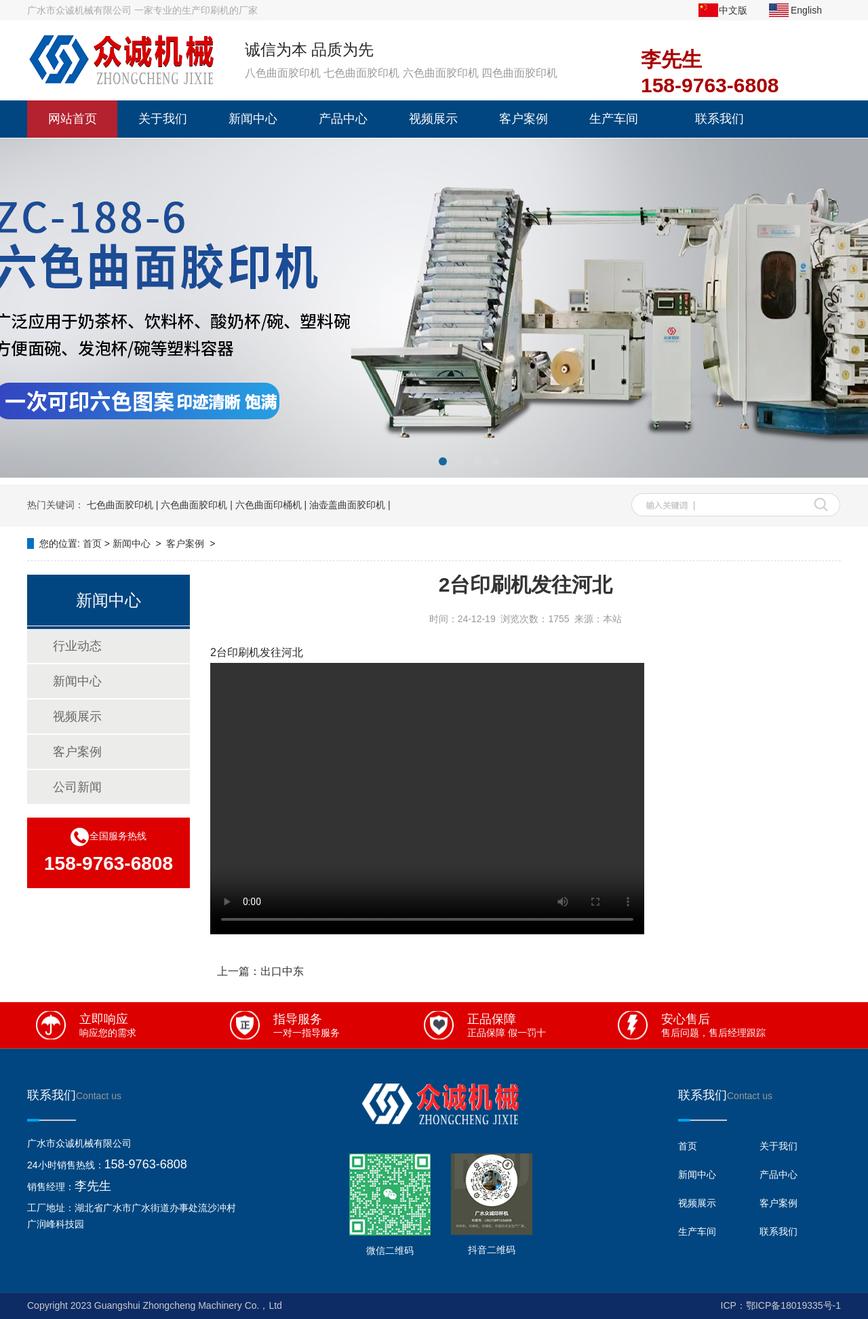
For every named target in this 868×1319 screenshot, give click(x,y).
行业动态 (77, 646)
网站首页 (72, 119)
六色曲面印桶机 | (271, 504)
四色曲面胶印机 (519, 73)
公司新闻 (77, 787)
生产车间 (613, 119)
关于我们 (162, 119)
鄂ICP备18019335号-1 (793, 1305)
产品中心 (343, 119)
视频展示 (433, 119)
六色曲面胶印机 (441, 73)
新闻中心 (253, 119)
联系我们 (719, 119)
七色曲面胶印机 (361, 73)
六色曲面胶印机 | (197, 504)
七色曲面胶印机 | (123, 504)
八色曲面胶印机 (283, 73)
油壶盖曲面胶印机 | (350, 504)
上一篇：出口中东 (260, 971)
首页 (92, 543)
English (806, 10)
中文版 (733, 10)
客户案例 (523, 119)
